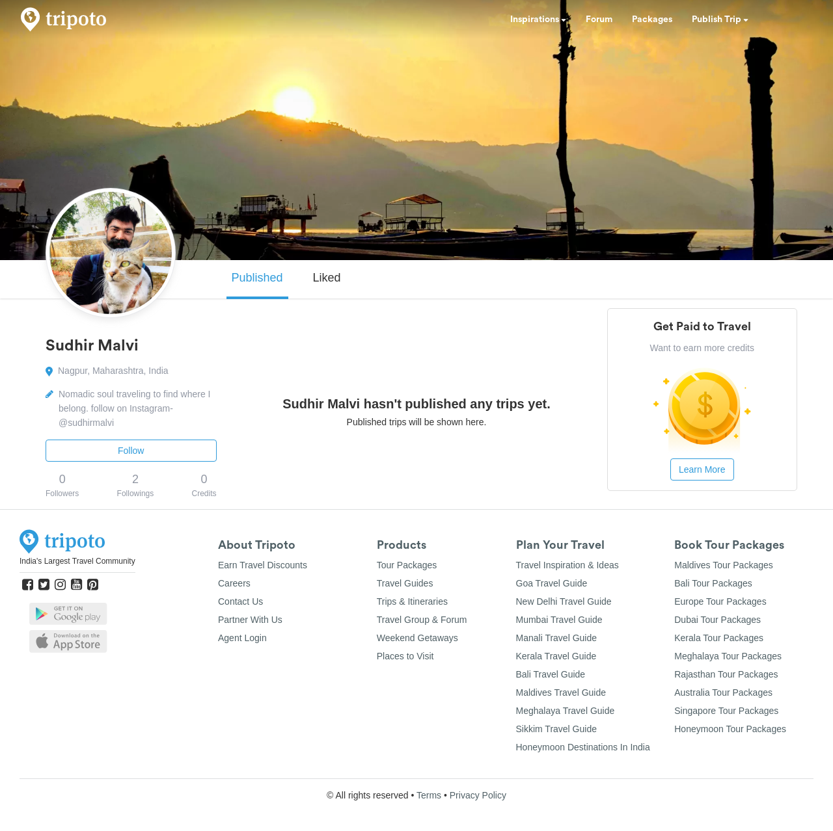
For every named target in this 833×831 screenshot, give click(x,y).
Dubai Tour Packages (717, 619)
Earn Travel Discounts (262, 565)
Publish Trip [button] (720, 19)
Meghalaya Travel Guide (565, 711)
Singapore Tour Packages (726, 711)
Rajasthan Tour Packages (726, 674)
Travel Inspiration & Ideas (567, 565)
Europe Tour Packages (720, 601)
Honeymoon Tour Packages (730, 729)
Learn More (702, 469)
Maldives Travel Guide (561, 692)
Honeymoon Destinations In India (583, 747)
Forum (599, 19)
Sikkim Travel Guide (556, 729)
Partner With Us (250, 619)
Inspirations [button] (538, 19)
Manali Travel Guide (556, 638)
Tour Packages (407, 565)
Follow (131, 450)
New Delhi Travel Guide (564, 601)
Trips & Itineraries (412, 601)
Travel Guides (405, 583)
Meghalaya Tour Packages (728, 656)
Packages (652, 19)
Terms (428, 795)
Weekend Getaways (417, 638)
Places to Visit (405, 656)
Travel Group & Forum (422, 619)
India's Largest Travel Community (77, 561)
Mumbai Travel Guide (559, 619)
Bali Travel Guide (551, 674)
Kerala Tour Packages (718, 638)
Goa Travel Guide (552, 583)
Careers (234, 583)
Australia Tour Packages (723, 692)
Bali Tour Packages (713, 583)
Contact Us (240, 601)
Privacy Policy (478, 795)
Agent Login (242, 638)
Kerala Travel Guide (556, 656)
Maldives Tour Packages (723, 565)
